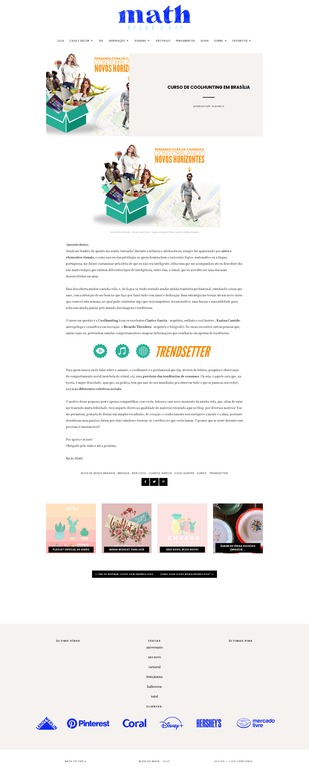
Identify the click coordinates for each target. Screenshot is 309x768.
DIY (101, 40)
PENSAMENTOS (185, 40)
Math (207, 106)
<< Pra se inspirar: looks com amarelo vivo (124, 574)
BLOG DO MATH (149, 761)
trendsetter (218, 473)
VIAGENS (140, 40)
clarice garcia (160, 473)
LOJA (60, 40)
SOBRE (218, 40)
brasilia (124, 473)
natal (154, 696)
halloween (154, 687)
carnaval (154, 667)
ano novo (154, 657)
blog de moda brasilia (98, 473)
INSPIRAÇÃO (117, 40)
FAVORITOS (240, 40)
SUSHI (205, 40)
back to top (75, 761)
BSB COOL (139, 473)
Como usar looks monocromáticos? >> (187, 574)
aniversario (154, 647)
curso (202, 473)
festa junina (154, 677)
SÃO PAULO (163, 40)
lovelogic (245, 761)
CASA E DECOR (79, 40)
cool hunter (184, 473)
